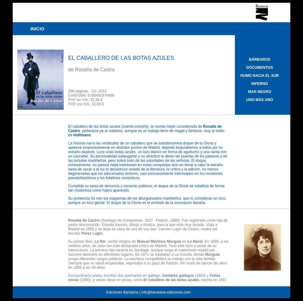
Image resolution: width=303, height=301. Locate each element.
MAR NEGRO (259, 92)
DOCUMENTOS (259, 67)
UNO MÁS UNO (259, 100)
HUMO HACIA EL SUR (259, 75)
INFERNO (259, 84)
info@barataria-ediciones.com (166, 292)
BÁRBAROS (259, 59)
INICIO (37, 28)
